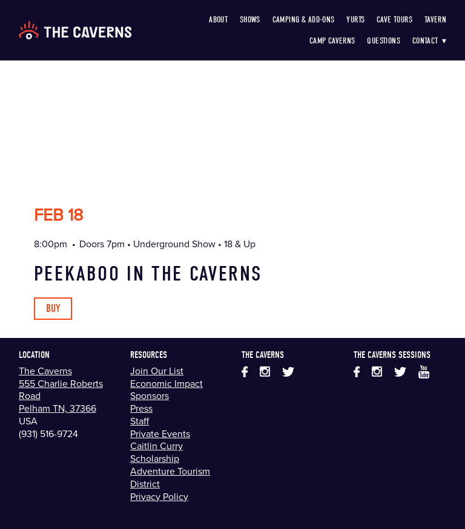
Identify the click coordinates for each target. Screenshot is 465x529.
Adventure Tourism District (170, 477)
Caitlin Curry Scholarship (156, 452)
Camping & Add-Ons (303, 20)
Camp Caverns (332, 41)
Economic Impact (166, 383)
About (218, 20)
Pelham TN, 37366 (57, 408)
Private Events (160, 433)
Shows (250, 20)
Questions (383, 41)
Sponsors (149, 395)
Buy (53, 308)
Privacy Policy (159, 496)
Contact (429, 41)
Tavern (435, 20)
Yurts (355, 20)
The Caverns (45, 370)
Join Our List (156, 370)
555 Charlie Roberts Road (61, 390)
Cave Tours (394, 20)
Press (141, 408)
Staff (139, 420)
